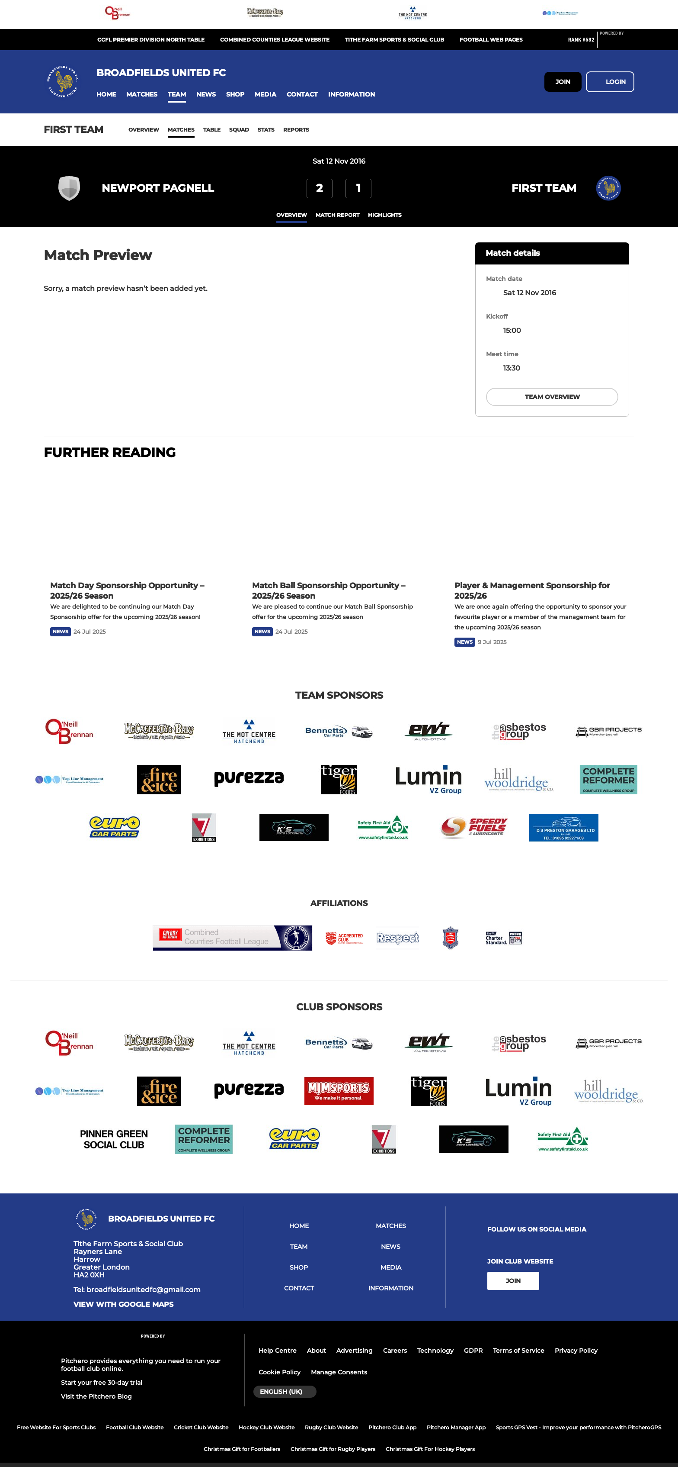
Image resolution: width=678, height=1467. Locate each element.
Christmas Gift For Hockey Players (430, 1438)
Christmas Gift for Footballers (242, 1438)
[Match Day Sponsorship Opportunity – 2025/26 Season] (137, 511)
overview (291, 215)
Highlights (385, 215)
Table (212, 129)
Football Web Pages (491, 39)
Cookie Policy (280, 1362)
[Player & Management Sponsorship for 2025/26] (541, 511)
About (316, 1340)
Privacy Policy (576, 1340)
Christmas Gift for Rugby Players (333, 1438)
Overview (143, 129)
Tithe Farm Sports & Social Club (394, 39)
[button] (106, 94)
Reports (296, 129)
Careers (395, 1340)
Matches (181, 129)
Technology (435, 1340)
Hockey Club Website (266, 1417)
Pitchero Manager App (456, 1417)
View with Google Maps (123, 1294)
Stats (266, 129)
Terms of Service (518, 1340)
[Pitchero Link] (617, 43)
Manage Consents (339, 1362)
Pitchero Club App (392, 1417)
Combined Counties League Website (274, 39)
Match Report (337, 215)
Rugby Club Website (331, 1417)
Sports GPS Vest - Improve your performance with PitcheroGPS (578, 1417)
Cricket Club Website (201, 1417)
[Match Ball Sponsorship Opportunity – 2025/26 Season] (339, 511)
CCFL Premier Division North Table (151, 39)
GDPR (473, 1340)
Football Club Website (134, 1417)
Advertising (354, 1340)
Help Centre (278, 1340)
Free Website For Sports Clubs (56, 1417)
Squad (239, 129)
